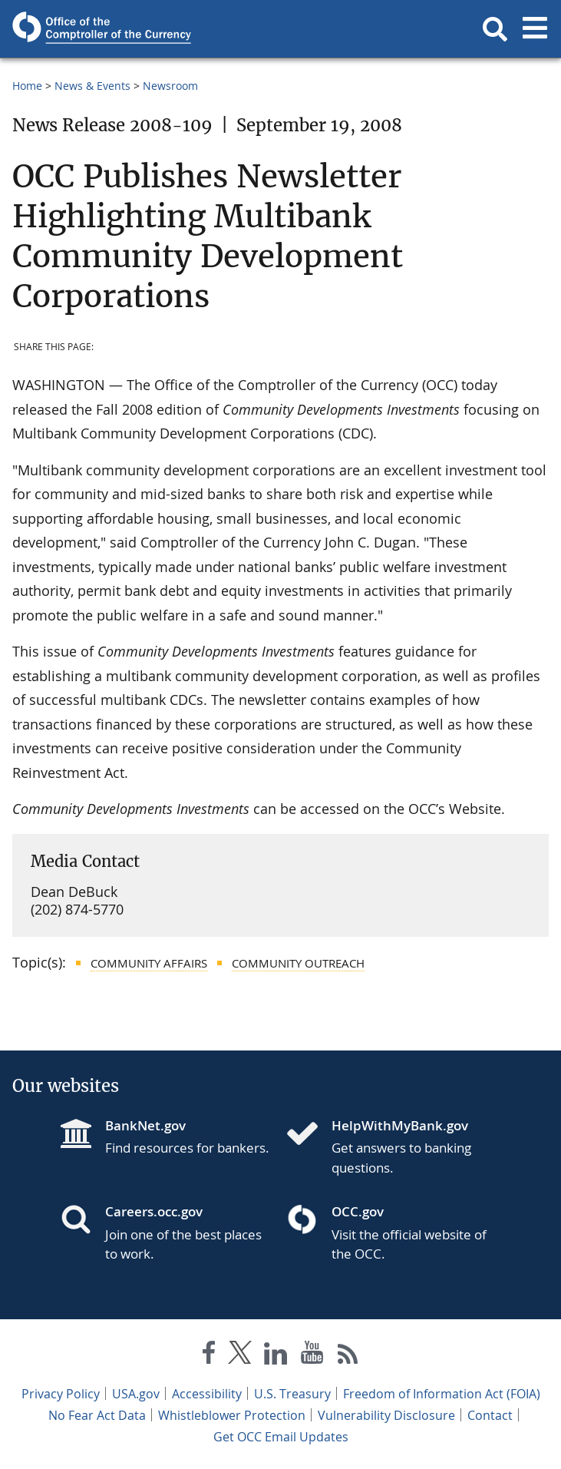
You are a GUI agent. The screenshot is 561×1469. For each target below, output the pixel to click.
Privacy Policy (60, 1393)
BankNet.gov (145, 1125)
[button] (495, 29)
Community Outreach (298, 963)
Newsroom (170, 85)
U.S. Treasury (292, 1393)
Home (27, 85)
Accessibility (207, 1393)
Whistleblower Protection (231, 1415)
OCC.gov (358, 1211)
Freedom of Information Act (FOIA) (441, 1393)
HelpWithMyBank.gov (400, 1125)
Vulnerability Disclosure (386, 1415)
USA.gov (136, 1393)
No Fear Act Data (97, 1415)
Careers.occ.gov (154, 1211)
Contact (490, 1415)
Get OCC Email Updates (280, 1436)
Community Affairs (149, 963)
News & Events (92, 85)
